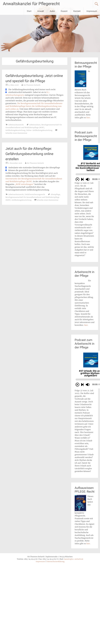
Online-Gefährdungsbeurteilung (39, 130)
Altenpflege (55, 194)
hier (88, 117)
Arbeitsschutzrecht (16, 125)
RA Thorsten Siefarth (31, 85)
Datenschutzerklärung (55, 561)
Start (29, 11)
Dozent (64, 11)
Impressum (92, 11)
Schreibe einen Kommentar (16, 133)
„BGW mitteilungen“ (24, 184)
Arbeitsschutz (34, 125)
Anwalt (40, 11)
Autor (52, 11)
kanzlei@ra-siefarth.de (73, 559)
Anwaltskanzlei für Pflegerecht (31, 3)
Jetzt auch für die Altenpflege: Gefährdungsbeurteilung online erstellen (29, 154)
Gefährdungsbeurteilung (15, 130)
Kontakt (77, 11)
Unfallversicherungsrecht (35, 194)
